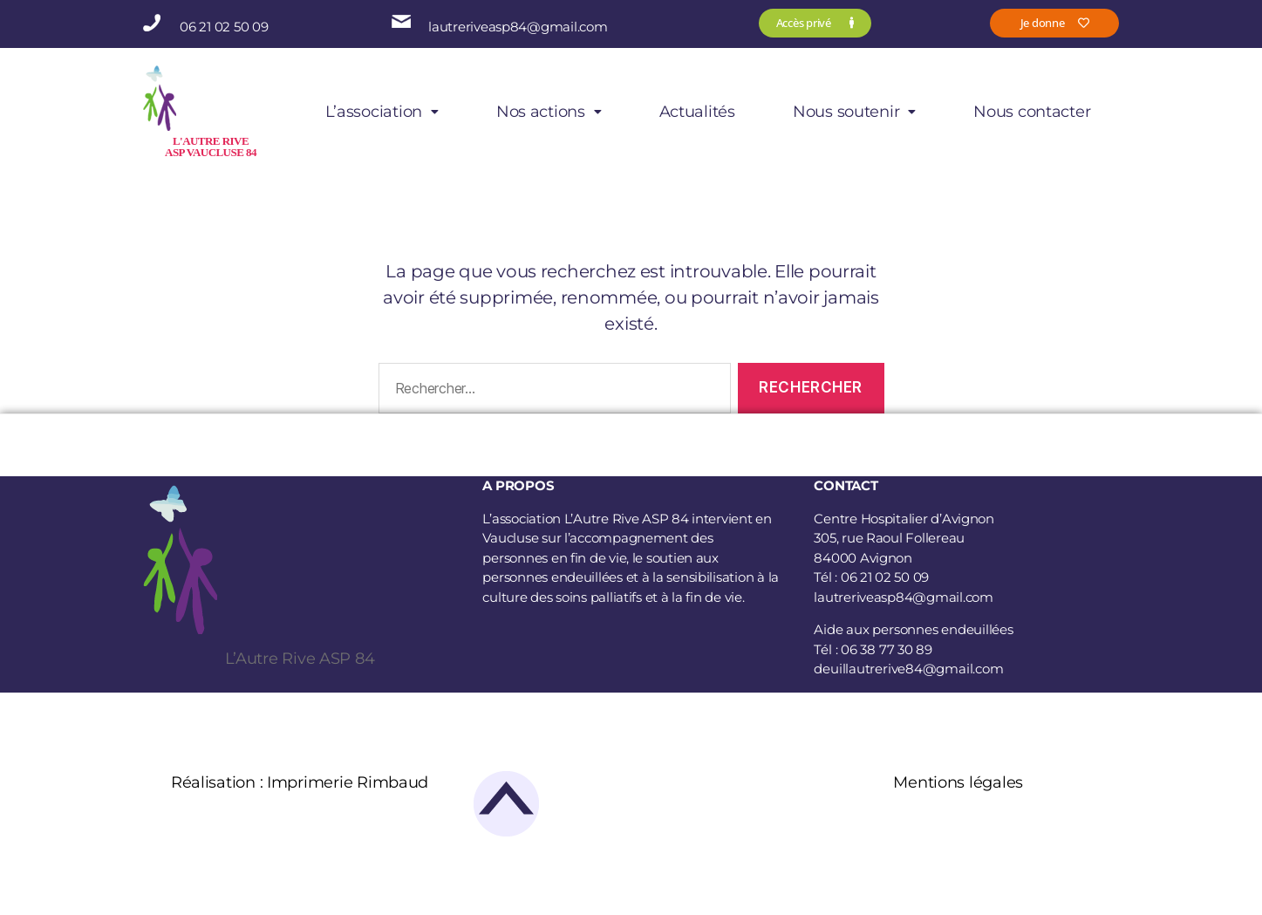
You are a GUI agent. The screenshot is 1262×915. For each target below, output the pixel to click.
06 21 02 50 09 (224, 26)
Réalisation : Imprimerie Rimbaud (299, 782)
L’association (382, 111)
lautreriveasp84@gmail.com (517, 26)
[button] (382, 112)
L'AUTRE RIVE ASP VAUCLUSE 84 (210, 146)
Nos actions (549, 111)
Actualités (697, 111)
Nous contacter (1031, 111)
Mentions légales (958, 782)
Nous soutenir (854, 111)
